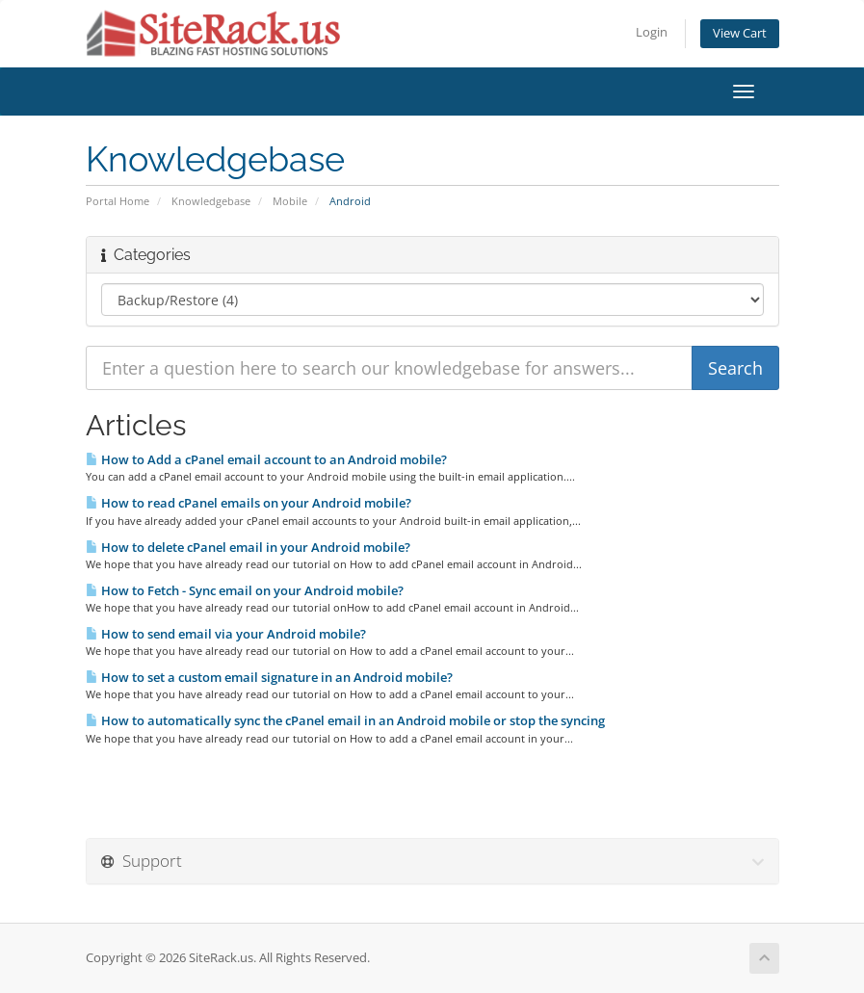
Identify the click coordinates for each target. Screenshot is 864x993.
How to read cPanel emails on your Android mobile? (248, 502)
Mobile (290, 201)
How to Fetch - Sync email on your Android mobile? (245, 590)
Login (652, 32)
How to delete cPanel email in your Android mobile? (248, 547)
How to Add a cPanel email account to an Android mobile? (266, 459)
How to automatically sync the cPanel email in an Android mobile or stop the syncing (345, 720)
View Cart (740, 33)
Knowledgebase (210, 201)
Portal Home (117, 201)
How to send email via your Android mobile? (226, 633)
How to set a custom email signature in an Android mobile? (269, 677)
